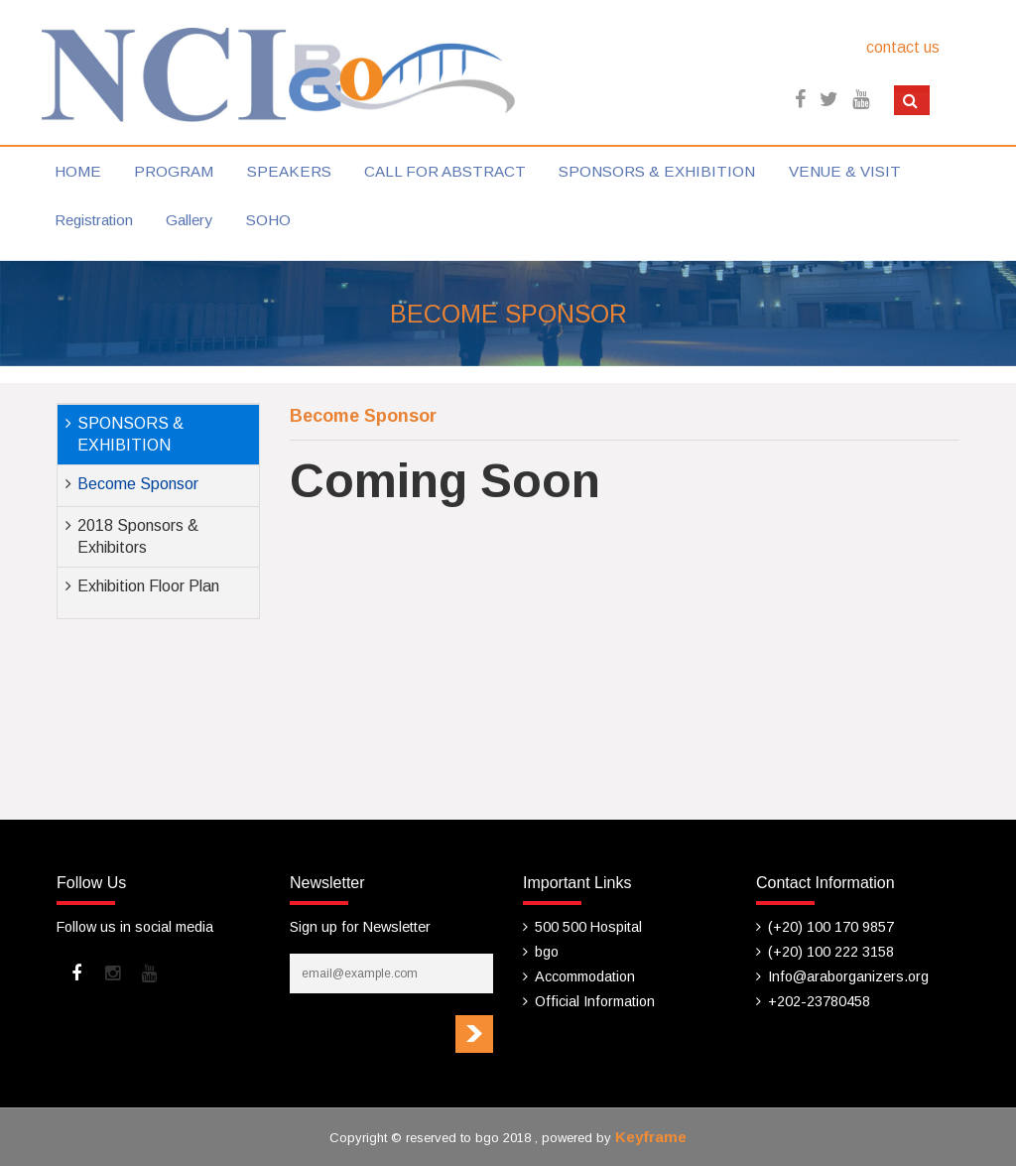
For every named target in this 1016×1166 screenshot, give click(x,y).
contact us (903, 47)
